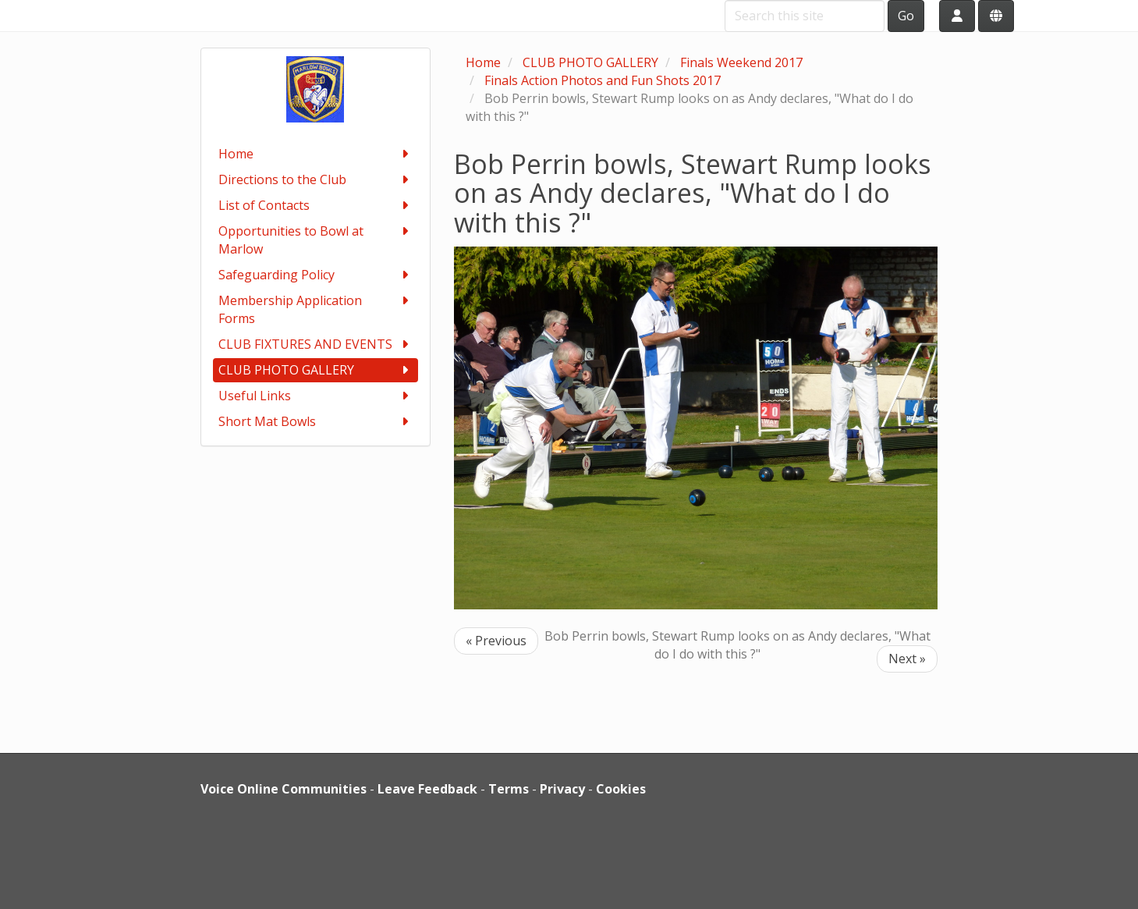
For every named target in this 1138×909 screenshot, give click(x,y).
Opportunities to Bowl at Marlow (315, 239)
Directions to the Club (315, 180)
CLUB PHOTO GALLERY (315, 370)
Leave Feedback (427, 788)
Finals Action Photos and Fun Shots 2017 (602, 80)
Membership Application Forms (315, 309)
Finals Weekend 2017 (741, 62)
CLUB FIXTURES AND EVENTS (315, 344)
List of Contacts (315, 206)
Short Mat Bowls (315, 422)
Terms (508, 788)
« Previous (496, 640)
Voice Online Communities (283, 788)
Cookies (621, 788)
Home (315, 154)
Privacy (562, 788)
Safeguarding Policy (315, 275)
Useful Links (315, 396)
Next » (907, 658)
